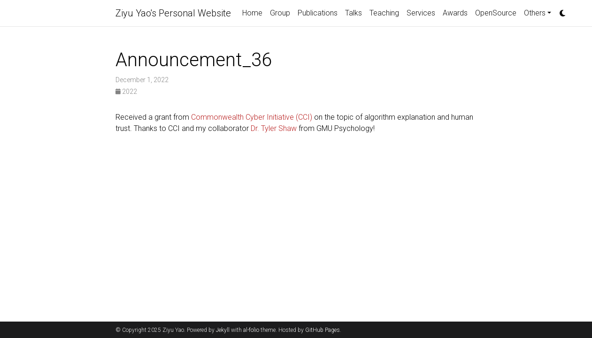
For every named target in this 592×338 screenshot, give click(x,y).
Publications (318, 12)
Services (421, 12)
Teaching (384, 12)
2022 (126, 91)
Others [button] (535, 12)
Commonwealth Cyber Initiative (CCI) (251, 117)
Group (280, 12)
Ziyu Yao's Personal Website (173, 13)
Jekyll (223, 330)
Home (252, 12)
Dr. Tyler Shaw (274, 128)
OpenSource (495, 12)
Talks (353, 12)
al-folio (251, 330)
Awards (455, 12)
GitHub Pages (322, 330)
